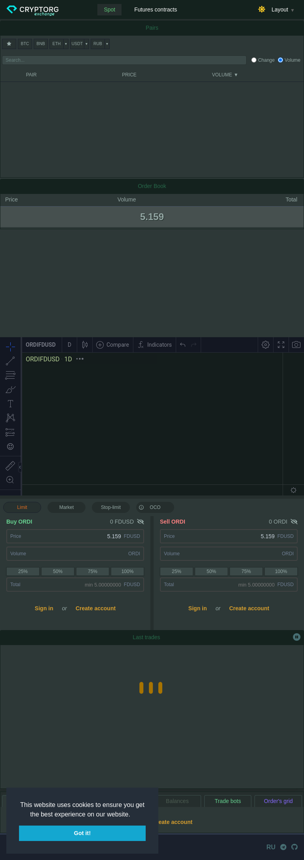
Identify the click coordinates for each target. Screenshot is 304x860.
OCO (150, 507)
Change (266, 60)
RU (271, 847)
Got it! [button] (82, 833)
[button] (133, 815)
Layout (280, 9)
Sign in (44, 608)
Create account (96, 608)
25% (23, 571)
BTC (25, 44)
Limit (22, 507)
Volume (292, 60)
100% (128, 571)
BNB (40, 44)
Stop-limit (111, 507)
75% (92, 571)
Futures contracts (155, 9)
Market (66, 507)
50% (58, 571)
